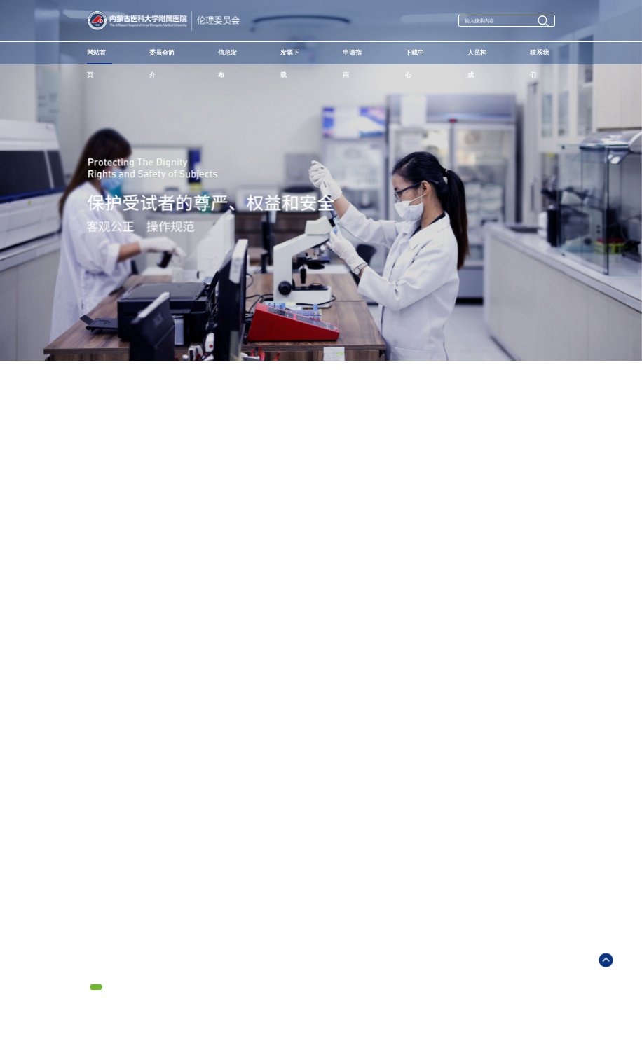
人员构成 (476, 56)
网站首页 (96, 56)
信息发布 (227, 56)
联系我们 (539, 56)
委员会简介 (162, 56)
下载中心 (414, 56)
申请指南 (352, 56)
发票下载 (289, 56)
